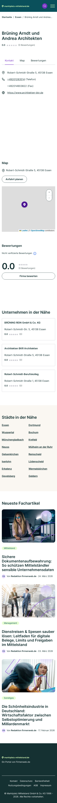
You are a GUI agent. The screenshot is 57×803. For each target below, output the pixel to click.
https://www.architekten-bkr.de (25, 92)
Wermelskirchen (38, 468)
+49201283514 (16, 79)
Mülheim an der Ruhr (41, 446)
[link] (28, 329)
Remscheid (35, 454)
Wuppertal (8, 432)
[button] (44, 6)
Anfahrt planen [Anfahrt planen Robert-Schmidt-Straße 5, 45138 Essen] (14, 179)
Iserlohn (6, 461)
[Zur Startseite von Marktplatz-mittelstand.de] (15, 6)
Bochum (33, 432)
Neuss (5, 446)
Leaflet (23, 231)
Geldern (33, 476)
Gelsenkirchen (10, 454)
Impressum (45, 785)
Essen (18, 17)
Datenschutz (26, 781)
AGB (36, 785)
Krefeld (33, 439)
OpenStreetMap (37, 231)
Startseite (7, 17)
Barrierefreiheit (42, 781)
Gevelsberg (8, 476)
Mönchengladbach (13, 439)
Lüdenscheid (36, 461)
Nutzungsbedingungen (19, 785)
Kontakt (13, 781)
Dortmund (34, 425)
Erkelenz (7, 468)
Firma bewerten (29, 276)
